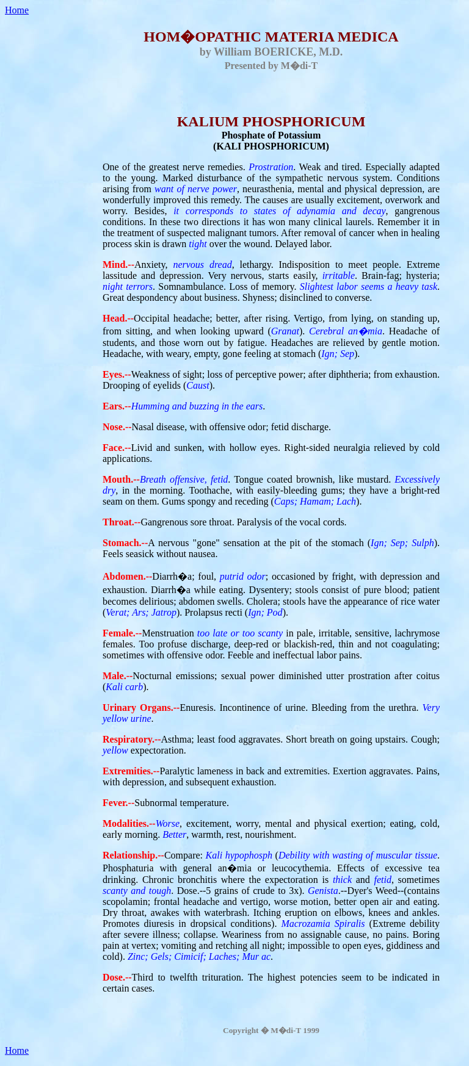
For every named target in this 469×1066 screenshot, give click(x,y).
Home (17, 10)
